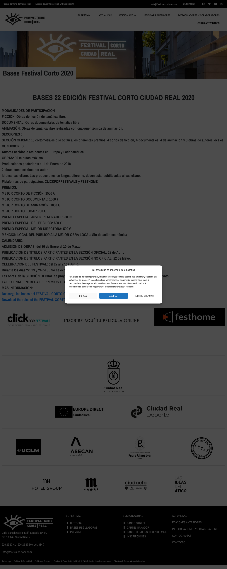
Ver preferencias (144, 295)
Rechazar (83, 295)
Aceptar (113, 295)
